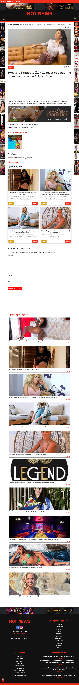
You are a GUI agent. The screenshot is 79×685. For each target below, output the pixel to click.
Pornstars (59, 634)
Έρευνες (59, 643)
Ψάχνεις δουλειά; (20, 673)
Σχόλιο (10, 256)
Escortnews (59, 627)
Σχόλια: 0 (67, 67)
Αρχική (10, 24)
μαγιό (10, 158)
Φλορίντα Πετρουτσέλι (22, 158)
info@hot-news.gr (19, 633)
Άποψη (59, 648)
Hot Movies (59, 641)
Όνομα (10, 275)
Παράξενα (59, 645)
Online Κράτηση (19, 666)
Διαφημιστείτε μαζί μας (20, 670)
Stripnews (59, 631)
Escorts (19, 656)
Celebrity (16, 24)
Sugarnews (59, 629)
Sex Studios (19, 661)
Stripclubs (20, 659)
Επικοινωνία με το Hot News (19, 638)
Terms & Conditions (20, 675)
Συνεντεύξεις (59, 638)
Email (9, 281)
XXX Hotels (19, 663)
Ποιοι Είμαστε (20, 668)
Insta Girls (59, 636)
